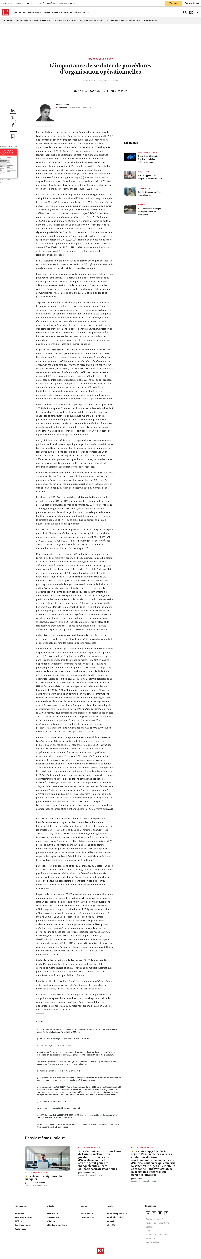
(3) (76, 239)
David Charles (138, 1178)
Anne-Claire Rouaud (35, 1183)
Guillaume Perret (86, 1172)
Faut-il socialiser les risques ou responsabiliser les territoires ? (150, 212)
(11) (91, 851)
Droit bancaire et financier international (123, 20)
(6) (104, 540)
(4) (57, 246)
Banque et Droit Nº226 (42, 1185)
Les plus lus (131, 142)
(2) (108, 235)
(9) (91, 685)
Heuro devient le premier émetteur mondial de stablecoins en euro (148, 159)
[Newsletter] (192, 3)
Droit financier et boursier (65, 20)
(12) (95, 859)
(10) (43, 836)
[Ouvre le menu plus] (88, 12)
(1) (72, 235)
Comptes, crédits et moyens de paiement (32, 20)
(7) (73, 544)
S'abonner (173, 3)
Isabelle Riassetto (63, 105)
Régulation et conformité (91, 20)
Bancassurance (150, 20)
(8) (87, 547)
